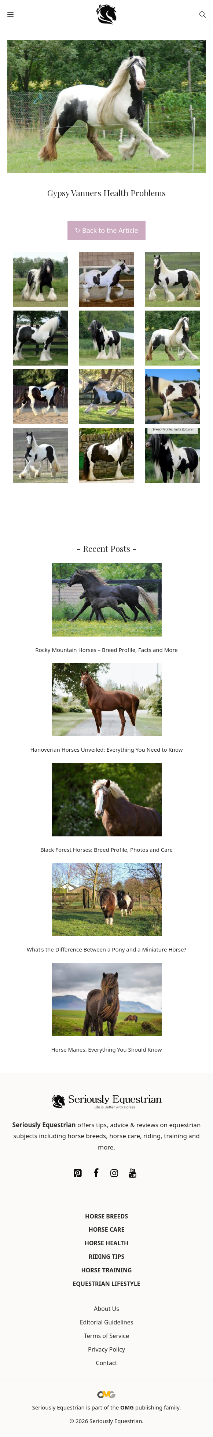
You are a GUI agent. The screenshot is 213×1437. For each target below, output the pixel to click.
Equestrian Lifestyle (106, 1284)
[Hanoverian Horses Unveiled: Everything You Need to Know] (107, 701)
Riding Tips (107, 1257)
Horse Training (106, 1270)
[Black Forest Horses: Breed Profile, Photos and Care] (107, 801)
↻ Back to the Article (106, 230)
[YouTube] (132, 1173)
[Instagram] (114, 1173)
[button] (202, 14)
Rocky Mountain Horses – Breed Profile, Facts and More (106, 649)
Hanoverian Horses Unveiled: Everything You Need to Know (106, 749)
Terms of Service (106, 1336)
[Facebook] (96, 1173)
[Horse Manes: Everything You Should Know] (107, 1001)
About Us (106, 1309)
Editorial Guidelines (106, 1322)
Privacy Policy (106, 1349)
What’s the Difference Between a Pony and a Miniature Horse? (106, 949)
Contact (106, 1363)
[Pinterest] (77, 1173)
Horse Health (107, 1243)
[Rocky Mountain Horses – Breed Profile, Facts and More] (107, 601)
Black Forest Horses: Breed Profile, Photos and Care (106, 849)
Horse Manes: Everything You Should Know (106, 1049)
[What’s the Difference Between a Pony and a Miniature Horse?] (107, 901)
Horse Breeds (106, 1216)
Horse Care (106, 1229)
